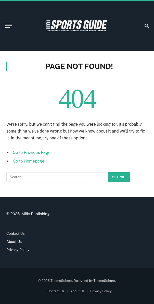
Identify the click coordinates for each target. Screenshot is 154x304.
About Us (14, 242)
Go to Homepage (28, 161)
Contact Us (15, 233)
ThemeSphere (104, 281)
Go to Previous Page (31, 152)
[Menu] (8, 26)
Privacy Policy (17, 250)
